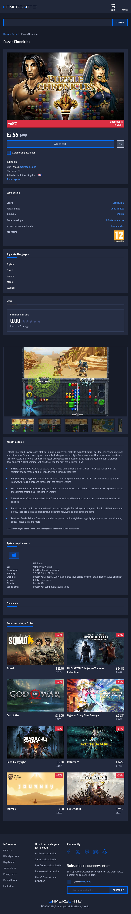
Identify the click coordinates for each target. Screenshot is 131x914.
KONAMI (120, 214)
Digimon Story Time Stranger (83, 715)
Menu (125, 10)
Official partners (11, 856)
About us (7, 850)
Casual (15, 34)
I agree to (82, 882)
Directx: (11, 583)
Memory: (11, 573)
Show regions (13, 179)
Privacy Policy (10, 874)
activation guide (28, 167)
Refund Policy (10, 880)
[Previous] (7, 425)
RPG (122, 202)
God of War (13, 715)
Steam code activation (46, 859)
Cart (113, 10)
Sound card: (13, 586)
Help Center (9, 862)
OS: (8, 566)
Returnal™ (73, 762)
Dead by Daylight (16, 762)
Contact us (8, 886)
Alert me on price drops (23, 152)
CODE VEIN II (74, 809)
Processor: (12, 570)
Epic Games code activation (48, 865)
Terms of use (9, 868)
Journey (11, 809)
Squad (10, 668)
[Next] (123, 425)
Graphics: (11, 576)
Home (6, 34)
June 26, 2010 (117, 208)
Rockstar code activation (47, 871)
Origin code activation (46, 853)
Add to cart (60, 144)
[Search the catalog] (57, 22)
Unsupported (117, 226)
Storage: (11, 580)
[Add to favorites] (120, 144)
